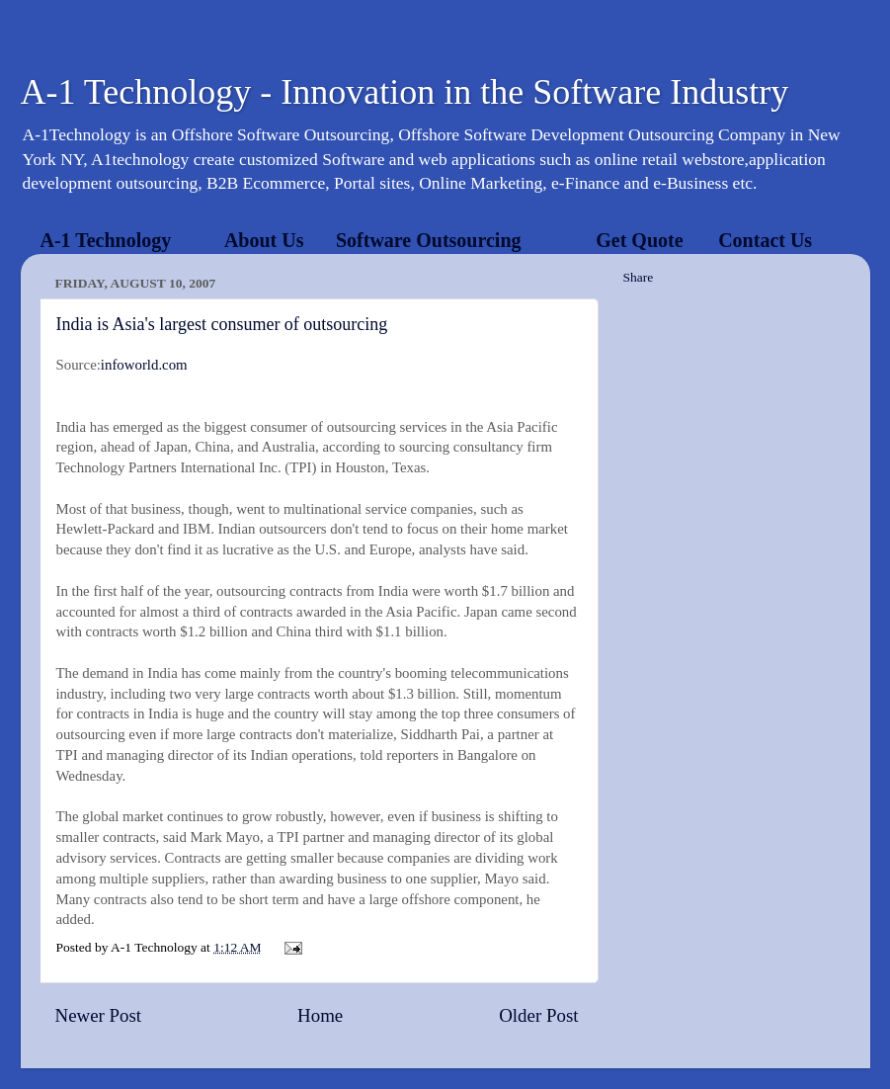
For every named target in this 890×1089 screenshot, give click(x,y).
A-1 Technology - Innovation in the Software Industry (405, 92)
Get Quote (639, 240)
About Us (264, 240)
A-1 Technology (106, 240)
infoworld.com (144, 365)
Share (638, 277)
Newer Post (98, 1015)
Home (320, 1015)
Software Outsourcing (429, 240)
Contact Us (765, 240)
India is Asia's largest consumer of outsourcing (222, 324)
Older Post (538, 1015)
